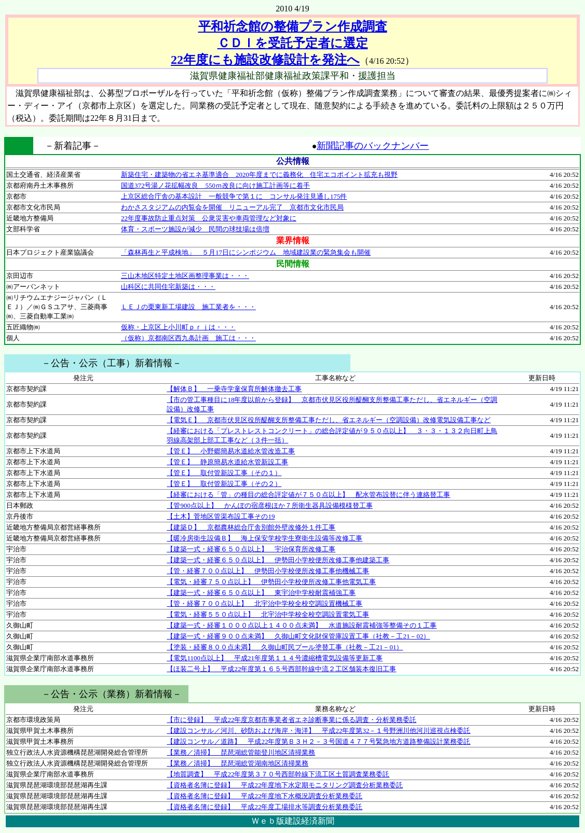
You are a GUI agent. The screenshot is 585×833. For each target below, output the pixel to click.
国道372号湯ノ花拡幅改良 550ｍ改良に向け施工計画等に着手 (215, 185)
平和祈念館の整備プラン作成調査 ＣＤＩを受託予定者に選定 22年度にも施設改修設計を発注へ (279, 43)
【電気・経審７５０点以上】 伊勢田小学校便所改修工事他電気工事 (271, 582)
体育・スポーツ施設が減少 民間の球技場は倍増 (195, 229)
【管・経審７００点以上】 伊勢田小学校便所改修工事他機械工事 (268, 571)
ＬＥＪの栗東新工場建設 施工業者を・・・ (188, 307)
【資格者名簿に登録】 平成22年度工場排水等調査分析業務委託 (264, 807)
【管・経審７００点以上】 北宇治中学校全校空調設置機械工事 (264, 603)
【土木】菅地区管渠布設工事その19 (221, 516)
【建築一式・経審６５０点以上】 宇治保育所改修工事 (251, 549)
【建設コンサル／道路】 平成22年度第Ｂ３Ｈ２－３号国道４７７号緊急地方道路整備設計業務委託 (318, 741)
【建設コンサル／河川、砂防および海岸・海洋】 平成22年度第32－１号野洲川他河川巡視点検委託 (318, 730)
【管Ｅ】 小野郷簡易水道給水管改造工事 (231, 451)
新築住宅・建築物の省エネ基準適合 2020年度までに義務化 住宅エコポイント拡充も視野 (259, 174)
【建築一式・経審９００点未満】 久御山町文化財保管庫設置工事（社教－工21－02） (298, 636)
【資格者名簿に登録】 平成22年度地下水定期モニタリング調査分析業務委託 (285, 785)
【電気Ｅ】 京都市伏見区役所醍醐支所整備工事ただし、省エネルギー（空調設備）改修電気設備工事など (329, 420)
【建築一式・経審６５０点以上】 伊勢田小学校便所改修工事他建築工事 (278, 560)
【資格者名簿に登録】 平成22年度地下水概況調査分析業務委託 (264, 796)
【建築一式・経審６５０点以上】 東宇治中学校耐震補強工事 (261, 592)
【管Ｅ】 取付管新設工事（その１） (224, 473)
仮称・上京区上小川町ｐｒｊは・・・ (178, 327)
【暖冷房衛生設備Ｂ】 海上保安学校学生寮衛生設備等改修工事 (264, 538)
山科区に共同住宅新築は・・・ (168, 286)
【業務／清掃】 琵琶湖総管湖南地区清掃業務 (237, 763)
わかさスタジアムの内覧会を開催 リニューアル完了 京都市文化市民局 (232, 207)
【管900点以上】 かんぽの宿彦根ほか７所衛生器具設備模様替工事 (270, 505)
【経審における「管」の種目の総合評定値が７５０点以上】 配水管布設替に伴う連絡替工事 (308, 494)
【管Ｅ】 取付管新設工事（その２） (224, 484)
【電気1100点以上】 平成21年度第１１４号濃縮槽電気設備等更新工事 (275, 658)
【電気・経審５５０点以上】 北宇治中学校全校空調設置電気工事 (268, 614)
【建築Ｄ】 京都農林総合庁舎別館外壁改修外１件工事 (251, 527)
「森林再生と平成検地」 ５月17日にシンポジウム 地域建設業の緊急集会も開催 (246, 252)
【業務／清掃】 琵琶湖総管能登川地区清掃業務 (241, 752)
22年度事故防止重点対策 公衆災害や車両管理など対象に (208, 218)
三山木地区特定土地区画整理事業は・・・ (185, 276)
